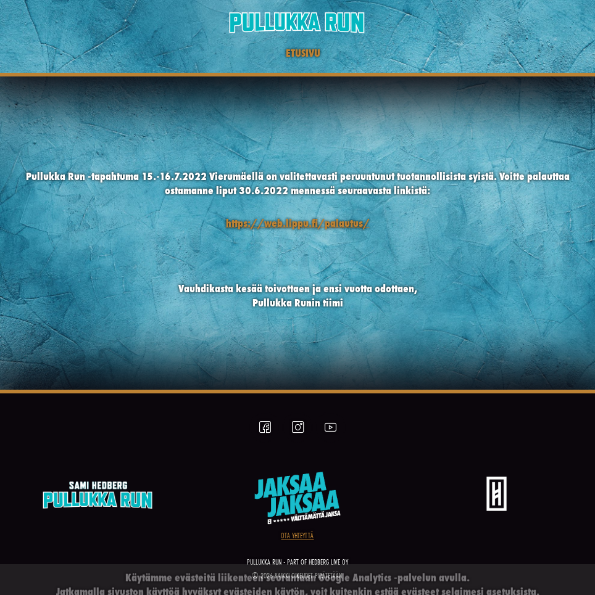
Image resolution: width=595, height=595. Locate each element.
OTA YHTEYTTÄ (297, 535)
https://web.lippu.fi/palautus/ (298, 223)
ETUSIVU (303, 53)
